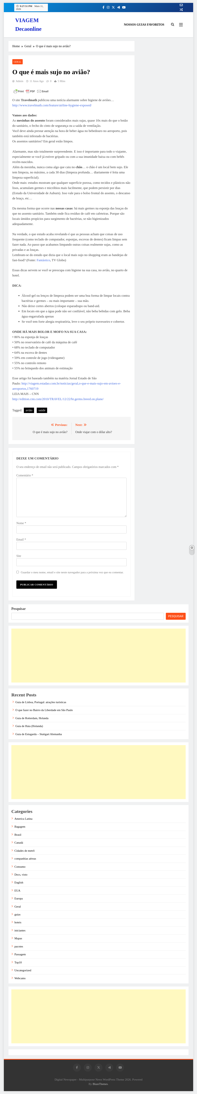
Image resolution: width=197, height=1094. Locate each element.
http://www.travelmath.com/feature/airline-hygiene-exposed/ (52, 105)
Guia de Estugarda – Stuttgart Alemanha (38, 734)
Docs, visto (20, 874)
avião (29, 410)
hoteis (17, 922)
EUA (17, 890)
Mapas (18, 938)
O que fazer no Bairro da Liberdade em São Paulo (44, 710)
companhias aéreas (25, 858)
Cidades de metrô (24, 850)
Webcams (20, 978)
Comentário (24, 475)
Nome (21, 523)
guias (17, 914)
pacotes (18, 946)
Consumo (19, 866)
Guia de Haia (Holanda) (29, 726)
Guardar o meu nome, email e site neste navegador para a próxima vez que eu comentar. (72, 572)
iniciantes (19, 930)
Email (21, 539)
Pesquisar (18, 609)
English (18, 882)
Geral (17, 61)
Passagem (20, 954)
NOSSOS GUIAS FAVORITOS (144, 24)
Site (18, 555)
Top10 (18, 962)
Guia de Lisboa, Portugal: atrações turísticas (40, 702)
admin (19, 81)
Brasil (17, 834)
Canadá (18, 842)
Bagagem (19, 826)
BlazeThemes (100, 1084)
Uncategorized (22, 970)
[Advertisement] (98, 656)
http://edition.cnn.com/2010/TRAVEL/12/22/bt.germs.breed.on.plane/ (58, 399)
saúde (41, 410)
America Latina (23, 818)
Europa (18, 898)
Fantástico (43, 260)
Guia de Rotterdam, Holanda (31, 718)
